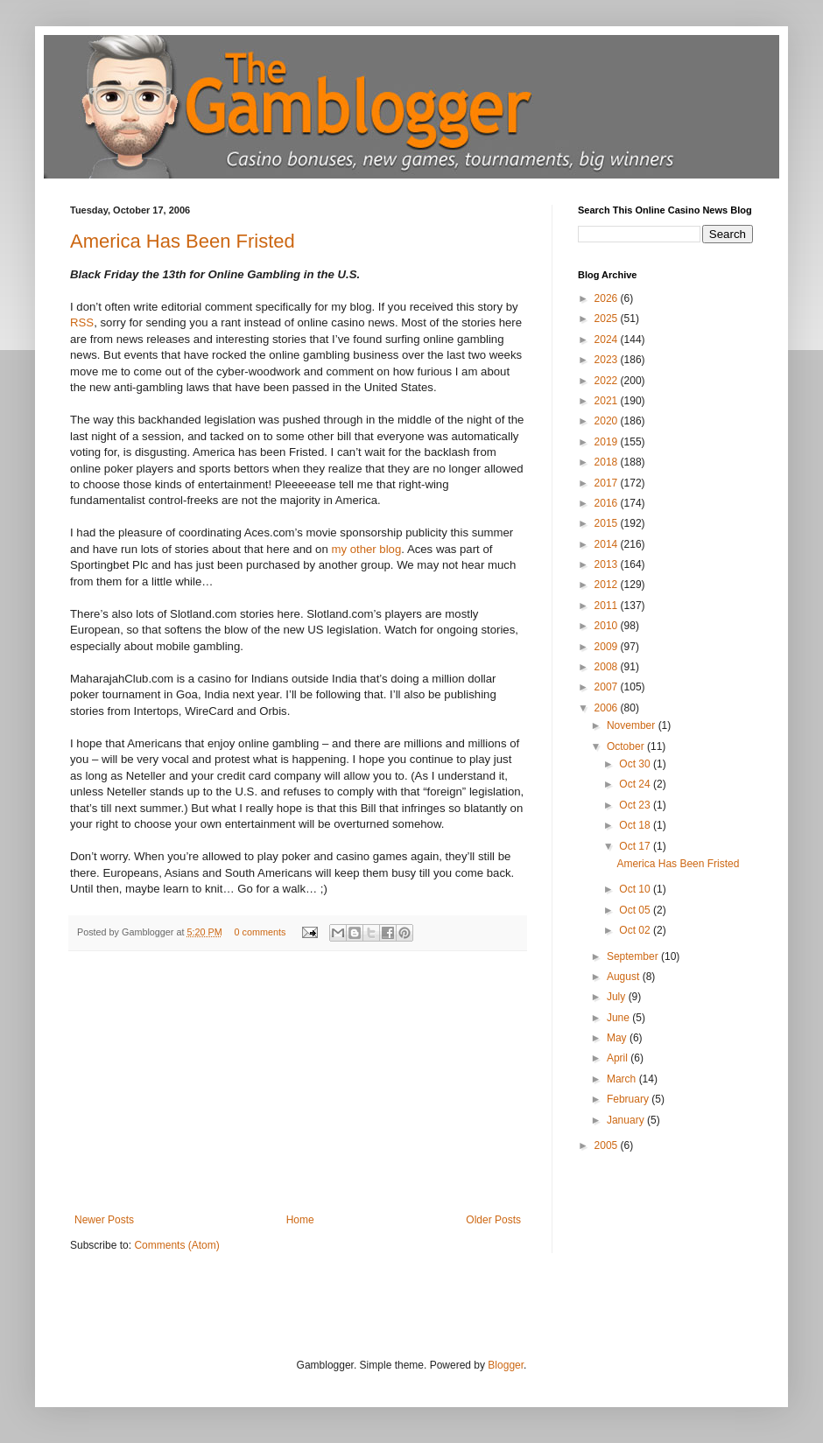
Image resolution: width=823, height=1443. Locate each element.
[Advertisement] (297, 1082)
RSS (82, 322)
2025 (607, 318)
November (632, 725)
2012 (607, 584)
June (619, 1018)
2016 (607, 503)
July (618, 997)
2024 (607, 339)
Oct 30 (636, 764)
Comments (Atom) (176, 1245)
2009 (607, 647)
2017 (607, 483)
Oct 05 (636, 910)
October (627, 746)
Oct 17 (636, 846)
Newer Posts (104, 1220)
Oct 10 (636, 889)
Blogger (506, 1365)
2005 (607, 1145)
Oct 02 (636, 930)
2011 (607, 605)
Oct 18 (636, 825)
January (627, 1120)
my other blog (366, 549)
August (625, 976)
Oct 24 (636, 784)
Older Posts (493, 1220)
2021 (607, 401)
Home (300, 1220)
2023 (607, 360)
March (623, 1079)
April (618, 1058)
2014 (607, 544)
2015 (607, 523)
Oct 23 (636, 805)
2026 (607, 298)
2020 (607, 421)
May (618, 1038)
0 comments (259, 932)
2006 (607, 708)
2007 (607, 687)
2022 (607, 381)
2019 (607, 442)
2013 (607, 564)
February (629, 1099)
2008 (607, 667)
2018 (607, 462)
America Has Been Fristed (182, 241)
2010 (607, 626)
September (634, 956)
